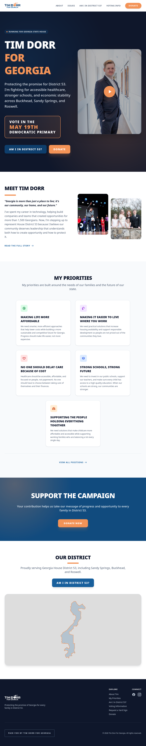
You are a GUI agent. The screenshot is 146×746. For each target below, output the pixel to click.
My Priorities (115, 698)
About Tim (114, 694)
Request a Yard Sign (118, 710)
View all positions (73, 462)
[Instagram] (139, 694)
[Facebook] (133, 694)
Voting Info (113, 5)
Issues (71, 5)
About (59, 5)
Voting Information (118, 706)
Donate (133, 5)
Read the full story (19, 245)
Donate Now (73, 523)
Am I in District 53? (90, 5)
